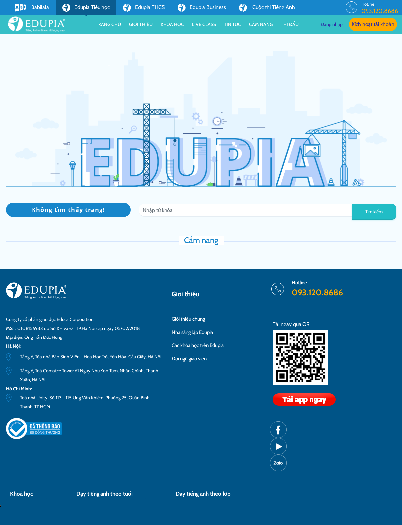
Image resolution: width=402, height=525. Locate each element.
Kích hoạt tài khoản (373, 24)
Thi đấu (290, 24)
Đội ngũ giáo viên (189, 359)
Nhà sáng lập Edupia (192, 332)
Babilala (32, 8)
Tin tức (232, 24)
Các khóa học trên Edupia (198, 345)
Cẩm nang (261, 24)
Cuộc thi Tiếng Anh (267, 8)
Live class (204, 24)
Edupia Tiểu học (86, 9)
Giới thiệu (141, 24)
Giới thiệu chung (188, 319)
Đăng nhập (332, 24)
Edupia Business (202, 8)
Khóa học (172, 24)
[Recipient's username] (245, 210)
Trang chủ (108, 24)
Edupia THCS (144, 8)
